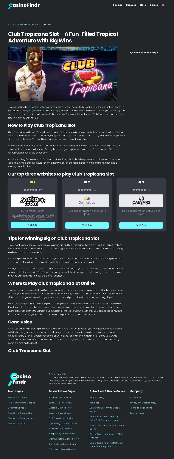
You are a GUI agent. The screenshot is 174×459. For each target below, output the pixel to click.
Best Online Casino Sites (20, 413)
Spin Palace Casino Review (62, 449)
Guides (154, 5)
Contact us (135, 397)
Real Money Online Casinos (21, 402)
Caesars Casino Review (60, 407)
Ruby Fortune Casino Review (63, 444)
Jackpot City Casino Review (62, 433)
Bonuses (131, 5)
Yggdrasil (94, 402)
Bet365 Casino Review (60, 397)
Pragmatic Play (37, 110)
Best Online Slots (16, 423)
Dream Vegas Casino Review (63, 423)
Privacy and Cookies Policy (143, 402)
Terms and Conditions (141, 407)
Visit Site (33, 224)
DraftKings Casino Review (61, 418)
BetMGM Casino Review (60, 402)
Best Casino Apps (17, 407)
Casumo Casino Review (60, 413)
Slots (143, 5)
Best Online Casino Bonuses (22, 418)
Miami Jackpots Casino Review (64, 438)
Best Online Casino (17, 397)
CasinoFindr (56, 374)
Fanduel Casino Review (60, 428)
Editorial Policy (137, 413)
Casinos (117, 5)
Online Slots (22, 24)
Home (11, 24)
